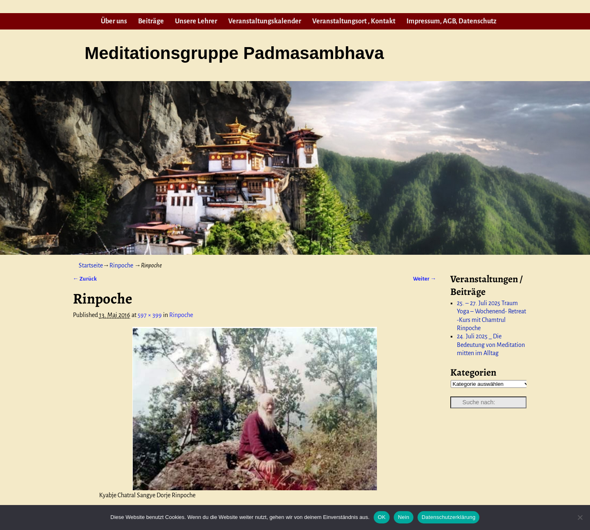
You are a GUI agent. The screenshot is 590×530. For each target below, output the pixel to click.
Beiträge (151, 21)
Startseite (91, 265)
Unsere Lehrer (196, 21)
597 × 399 (150, 315)
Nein (403, 517)
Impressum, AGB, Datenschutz (451, 21)
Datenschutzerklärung (448, 517)
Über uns (114, 21)
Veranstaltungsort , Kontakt (353, 21)
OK (382, 517)
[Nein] (580, 517)
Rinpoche (121, 265)
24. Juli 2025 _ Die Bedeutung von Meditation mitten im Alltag (491, 344)
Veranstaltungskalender (264, 21)
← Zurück (85, 279)
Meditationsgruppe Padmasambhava (234, 53)
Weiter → (424, 279)
